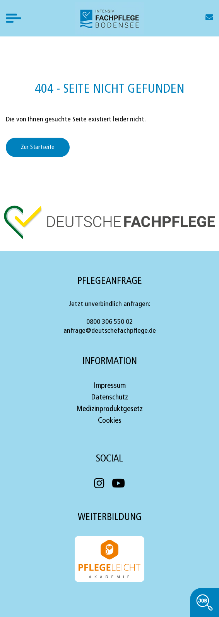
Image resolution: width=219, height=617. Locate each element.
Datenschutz (109, 397)
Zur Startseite (38, 147)
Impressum (110, 386)
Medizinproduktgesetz (109, 409)
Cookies (109, 421)
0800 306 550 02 (109, 322)
